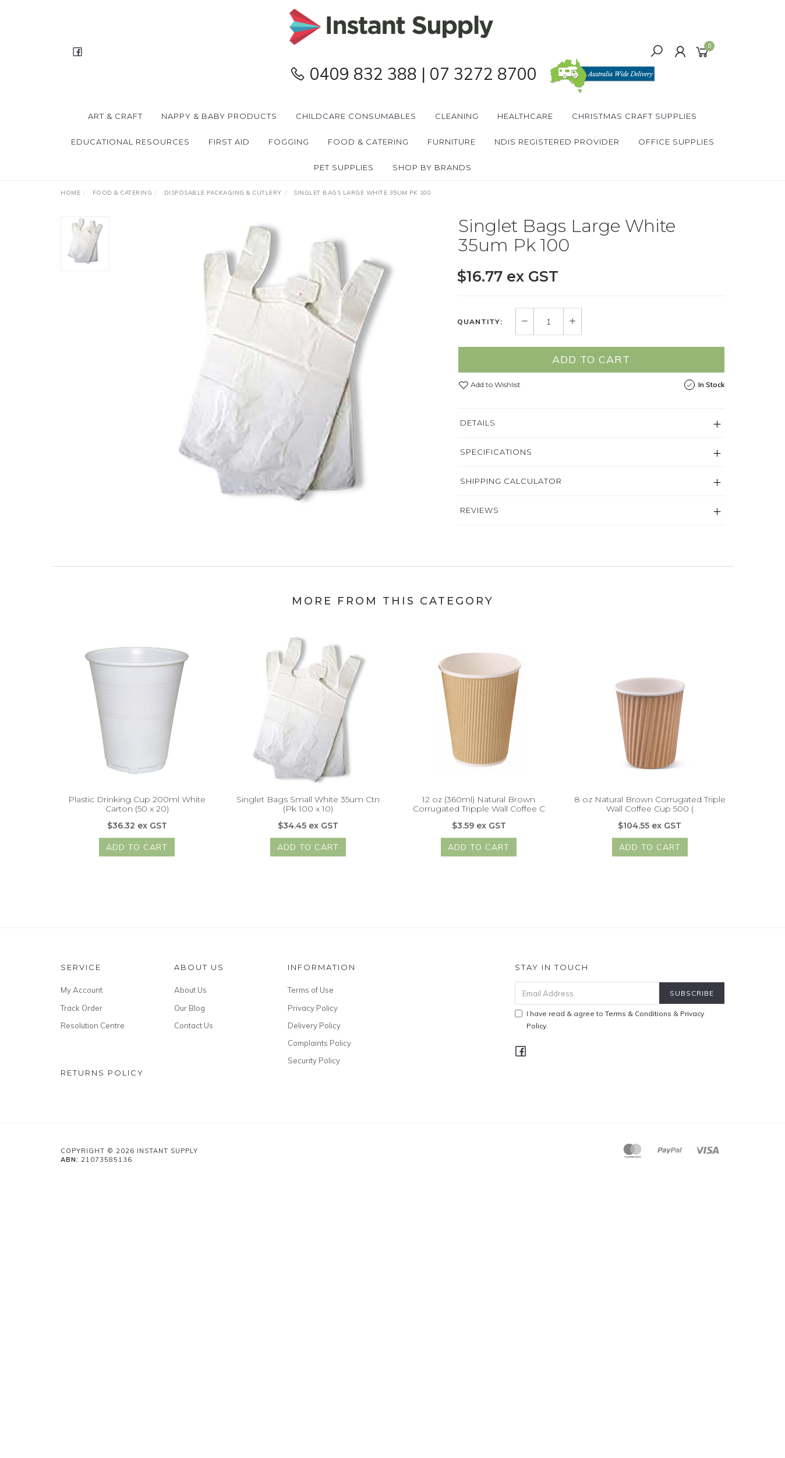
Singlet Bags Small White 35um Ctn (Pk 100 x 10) (308, 813)
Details (478, 423)
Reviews (479, 510)
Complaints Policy (319, 1043)
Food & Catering (368, 141)
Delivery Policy (314, 1025)
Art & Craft (115, 116)
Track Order (81, 1008)
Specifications (496, 452)
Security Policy (314, 1060)
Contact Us (193, 1025)
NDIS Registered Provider (557, 141)
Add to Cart (591, 360)
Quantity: (480, 321)
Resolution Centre (93, 1025)
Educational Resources (130, 141)
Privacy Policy (313, 1008)
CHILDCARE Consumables (356, 116)
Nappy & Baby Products (219, 116)
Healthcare (525, 116)
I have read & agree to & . (609, 1019)
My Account (81, 990)
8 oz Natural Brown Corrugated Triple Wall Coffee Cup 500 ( (650, 813)
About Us (190, 990)
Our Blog (189, 1008)
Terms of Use (311, 990)
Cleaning (457, 116)
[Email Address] (587, 993)
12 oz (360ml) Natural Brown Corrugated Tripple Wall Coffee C (479, 813)
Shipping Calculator (511, 481)
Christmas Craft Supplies (634, 116)
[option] (284, 362)
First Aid (229, 141)
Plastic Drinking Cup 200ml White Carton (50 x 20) (137, 813)
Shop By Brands (432, 167)
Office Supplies (676, 141)
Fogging (288, 141)
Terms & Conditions (638, 1013)
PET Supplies (344, 167)
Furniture (451, 141)
